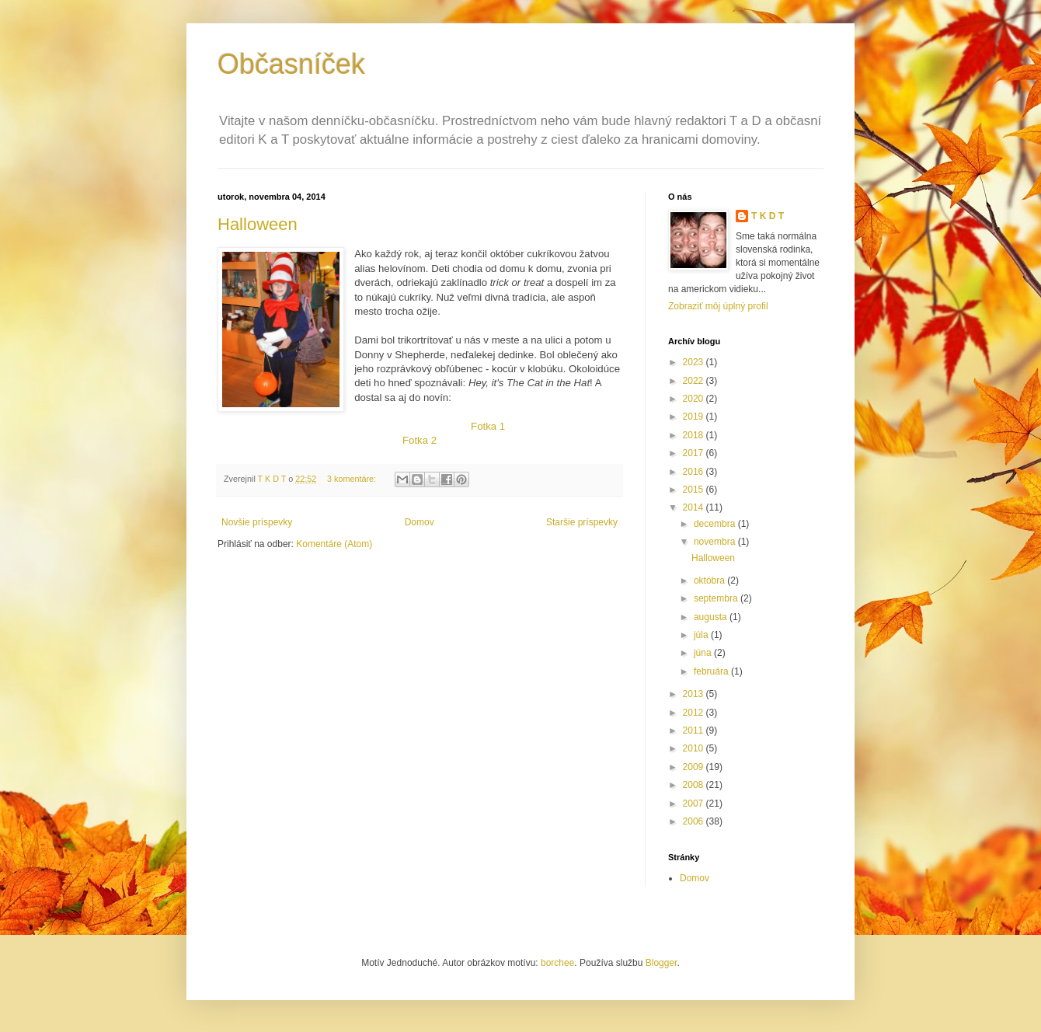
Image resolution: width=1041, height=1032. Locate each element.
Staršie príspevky (582, 522)
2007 (694, 803)
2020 (694, 398)
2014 (694, 507)
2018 (694, 435)
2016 (694, 471)
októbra (710, 580)
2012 (694, 712)
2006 (694, 821)
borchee (557, 962)
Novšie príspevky (256, 522)
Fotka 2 (419, 440)
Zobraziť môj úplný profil (718, 306)
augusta (711, 617)
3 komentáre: (352, 478)
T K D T (767, 216)
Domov (419, 522)
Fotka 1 (488, 426)
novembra (716, 541)
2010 (694, 748)
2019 (694, 416)
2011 (694, 730)
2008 (694, 784)
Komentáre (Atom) (334, 544)
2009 (694, 767)
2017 (694, 453)
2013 (694, 694)
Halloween (258, 224)
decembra (716, 523)
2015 (694, 489)
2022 (694, 380)
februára (712, 671)
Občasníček (291, 64)
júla (702, 634)
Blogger (661, 962)
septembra (717, 598)
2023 (694, 362)
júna (704, 652)
